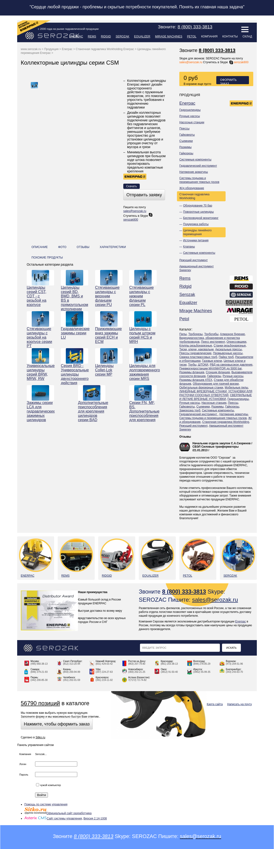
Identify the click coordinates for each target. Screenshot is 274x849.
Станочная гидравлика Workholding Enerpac (105, 49)
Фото (62, 247)
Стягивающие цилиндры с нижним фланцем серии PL (141, 296)
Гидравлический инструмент (198, 165)
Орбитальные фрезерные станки (201, 387)
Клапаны (189, 246)
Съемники (186, 141)
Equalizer (142, 36)
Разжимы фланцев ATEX (195, 380)
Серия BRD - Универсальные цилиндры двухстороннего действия (74, 374)
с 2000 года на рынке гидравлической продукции (68, 28)
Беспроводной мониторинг (200, 218)
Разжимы (185, 147)
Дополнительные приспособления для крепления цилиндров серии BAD (91, 411)
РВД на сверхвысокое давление (231, 364)
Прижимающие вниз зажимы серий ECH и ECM (108, 335)
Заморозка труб (189, 410)
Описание (39, 247)
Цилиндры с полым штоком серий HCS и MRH (142, 335)
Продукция (51, 49)
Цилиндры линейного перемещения (197, 232)
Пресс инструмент (213, 341)
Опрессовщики (236, 341)
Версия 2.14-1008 (95, 818)
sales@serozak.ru (190, 62)
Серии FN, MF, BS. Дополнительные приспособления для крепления (143, 411)
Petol (191, 36)
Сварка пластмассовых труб (198, 357)
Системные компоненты (195, 159)
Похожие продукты (47, 257)
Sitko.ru (40, 737)
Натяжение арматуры (193, 172)
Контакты (230, 36)
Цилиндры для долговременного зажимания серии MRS (143, 372)
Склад (247, 36)
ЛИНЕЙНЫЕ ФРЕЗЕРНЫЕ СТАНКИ (203, 391)
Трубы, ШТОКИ (198, 364)
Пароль (23, 774)
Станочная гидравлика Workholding (194, 196)
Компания (209, 36)
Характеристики (113, 247)
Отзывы (185, 436)
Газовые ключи (212, 360)
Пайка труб (226, 357)
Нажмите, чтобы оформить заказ (57, 724)
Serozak (122, 36)
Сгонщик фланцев (218, 372)
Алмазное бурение (232, 334)
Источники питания (195, 240)
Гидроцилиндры (190, 110)
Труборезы (195, 334)
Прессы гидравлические (195, 353)
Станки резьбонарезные (230, 345)
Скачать (131, 186)
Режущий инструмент (193, 260)
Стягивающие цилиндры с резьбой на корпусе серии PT (39, 337)
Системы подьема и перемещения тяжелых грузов (199, 180)
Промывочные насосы (228, 353)
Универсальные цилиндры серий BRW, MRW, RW (40, 372)
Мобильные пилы (236, 387)
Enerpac (76, 36)
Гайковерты (187, 134)
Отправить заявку (144, 194)
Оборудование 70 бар (197, 205)
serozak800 (238, 62)
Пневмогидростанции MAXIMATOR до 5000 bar (210, 368)
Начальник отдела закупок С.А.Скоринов (221, 443)
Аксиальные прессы (228, 349)
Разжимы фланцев (191, 372)
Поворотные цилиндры (198, 211)
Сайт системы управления (53, 818)
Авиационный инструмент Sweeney (196, 268)
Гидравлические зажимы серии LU (74, 333)
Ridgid (106, 36)
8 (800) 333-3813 (217, 50)
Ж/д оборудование (191, 188)
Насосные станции (191, 122)
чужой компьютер (48, 785)
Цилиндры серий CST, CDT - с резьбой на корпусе (37, 296)
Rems (92, 36)
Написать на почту (239, 704)
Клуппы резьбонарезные (195, 345)
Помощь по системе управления (45, 804)
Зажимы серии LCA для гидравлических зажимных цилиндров (40, 411)
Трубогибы (211, 334)
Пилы (183, 334)
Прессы (184, 128)
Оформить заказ (228, 81)
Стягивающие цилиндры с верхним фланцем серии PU (107, 296)
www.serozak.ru (31, 49)
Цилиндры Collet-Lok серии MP (104, 370)
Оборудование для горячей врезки (216, 383)
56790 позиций (40, 703)
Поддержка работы (196, 224)
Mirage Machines (168, 36)
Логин (22, 764)
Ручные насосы (189, 116)
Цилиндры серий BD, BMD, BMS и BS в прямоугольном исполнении (74, 298)
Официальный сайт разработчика (58, 813)
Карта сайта (215, 704)
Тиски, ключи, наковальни (196, 349)
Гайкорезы (186, 153)
